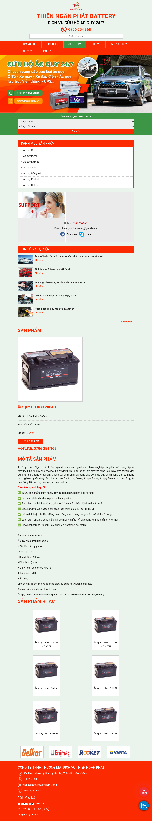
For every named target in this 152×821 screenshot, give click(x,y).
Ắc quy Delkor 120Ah (106, 733)
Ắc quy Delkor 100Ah (106, 688)
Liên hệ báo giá (30, 441)
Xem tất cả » (127, 321)
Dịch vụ (96, 44)
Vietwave (35, 814)
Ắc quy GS (27, 150)
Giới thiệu (52, 44)
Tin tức (27, 51)
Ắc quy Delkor (29, 185)
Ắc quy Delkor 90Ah (46, 733)
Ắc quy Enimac (30, 161)
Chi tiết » (39, 260)
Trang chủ (30, 44)
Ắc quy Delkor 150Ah (46, 688)
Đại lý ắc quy (118, 44)
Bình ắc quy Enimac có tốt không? (52, 269)
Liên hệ (46, 51)
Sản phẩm (74, 44)
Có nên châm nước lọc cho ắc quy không (56, 295)
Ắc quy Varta (29, 167)
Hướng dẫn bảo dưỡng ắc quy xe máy (54, 308)
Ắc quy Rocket (30, 179)
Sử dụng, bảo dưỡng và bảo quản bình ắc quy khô (60, 282)
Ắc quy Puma (29, 155)
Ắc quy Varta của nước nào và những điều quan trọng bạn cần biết (69, 256)
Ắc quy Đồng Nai (31, 173)
